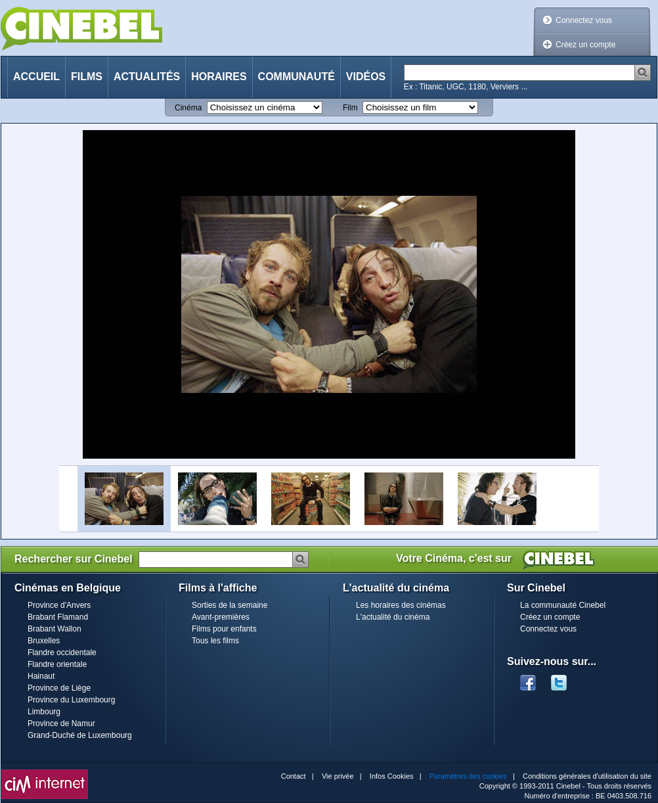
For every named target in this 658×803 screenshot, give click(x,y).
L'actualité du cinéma (392, 617)
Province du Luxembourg (71, 699)
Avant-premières (221, 617)
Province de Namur (61, 723)
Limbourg (44, 711)
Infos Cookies (392, 776)
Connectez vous (584, 20)
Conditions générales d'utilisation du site (587, 776)
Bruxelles (44, 640)
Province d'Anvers (59, 605)
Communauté (296, 76)
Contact (293, 776)
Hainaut (41, 676)
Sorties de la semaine (229, 605)
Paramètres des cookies (468, 776)
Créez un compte (585, 44)
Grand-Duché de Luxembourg (80, 735)
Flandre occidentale (62, 652)
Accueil (36, 76)
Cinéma (188, 107)
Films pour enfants (224, 628)
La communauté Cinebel (562, 605)
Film (350, 107)
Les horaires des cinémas (401, 605)
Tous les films (215, 640)
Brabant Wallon (54, 628)
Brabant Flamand (58, 617)
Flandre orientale (57, 664)
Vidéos (365, 76)
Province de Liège (59, 688)
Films (86, 76)
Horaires (218, 76)
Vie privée (338, 776)
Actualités (147, 76)
